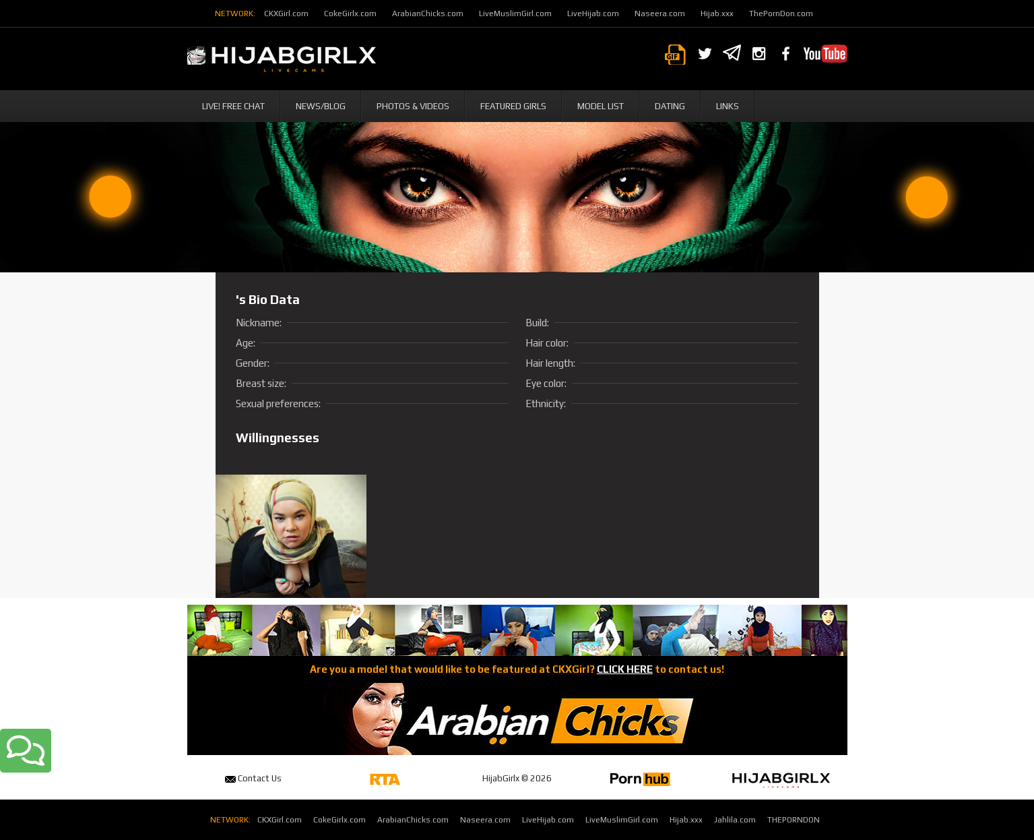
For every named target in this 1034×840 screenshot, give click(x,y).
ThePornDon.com (781, 13)
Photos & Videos (413, 106)
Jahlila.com (735, 819)
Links (727, 106)
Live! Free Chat (233, 106)
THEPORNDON (793, 819)
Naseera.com (660, 13)
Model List (600, 106)
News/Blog (321, 106)
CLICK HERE (625, 669)
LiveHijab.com (593, 13)
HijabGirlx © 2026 (517, 778)
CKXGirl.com (286, 13)
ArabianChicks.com (427, 13)
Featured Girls (513, 106)
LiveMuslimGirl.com (515, 13)
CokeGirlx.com (350, 13)
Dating (670, 106)
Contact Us (253, 778)
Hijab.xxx (717, 13)
